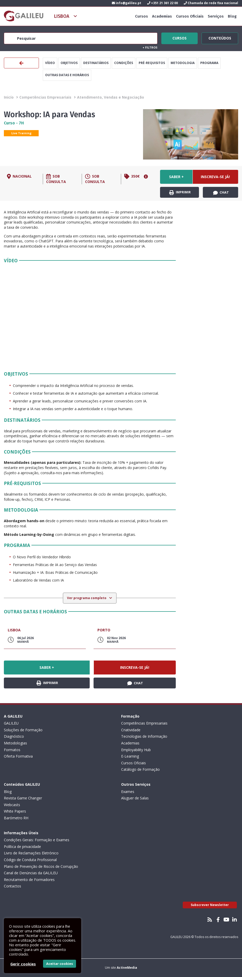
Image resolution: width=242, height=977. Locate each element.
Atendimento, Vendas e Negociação (110, 97)
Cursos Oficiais (190, 16)
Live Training (21, 133)
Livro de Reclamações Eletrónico (31, 853)
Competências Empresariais (45, 97)
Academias (162, 16)
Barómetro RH (16, 817)
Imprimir (180, 192)
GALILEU (11, 723)
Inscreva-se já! (215, 176)
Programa (209, 63)
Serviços (216, 16)
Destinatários (96, 63)
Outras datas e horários (67, 75)
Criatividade (130, 729)
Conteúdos (220, 37)
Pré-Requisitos (152, 63)
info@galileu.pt (126, 3)
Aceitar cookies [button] (59, 963)
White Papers (15, 811)
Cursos (141, 16)
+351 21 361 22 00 (162, 3)
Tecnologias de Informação (144, 736)
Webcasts (12, 804)
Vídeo (50, 63)
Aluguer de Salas (135, 798)
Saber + (176, 176)
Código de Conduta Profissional (30, 859)
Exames (127, 791)
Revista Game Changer (23, 798)
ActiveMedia (127, 967)
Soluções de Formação (23, 729)
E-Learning (130, 756)
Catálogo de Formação (140, 769)
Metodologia (183, 63)
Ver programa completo (87, 598)
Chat (221, 192)
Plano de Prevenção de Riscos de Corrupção (41, 866)
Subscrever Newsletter (210, 905)
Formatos (12, 749)
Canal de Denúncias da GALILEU (31, 872)
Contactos (12, 886)
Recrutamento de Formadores (29, 879)
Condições (123, 63)
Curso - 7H (14, 123)
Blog (232, 16)
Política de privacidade (22, 846)
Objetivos (69, 63)
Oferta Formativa (18, 756)
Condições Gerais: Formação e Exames (36, 839)
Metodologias (15, 743)
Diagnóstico (14, 736)
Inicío (9, 97)
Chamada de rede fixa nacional (211, 3)
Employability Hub (136, 749)
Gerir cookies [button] (23, 963)
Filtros (150, 47)
